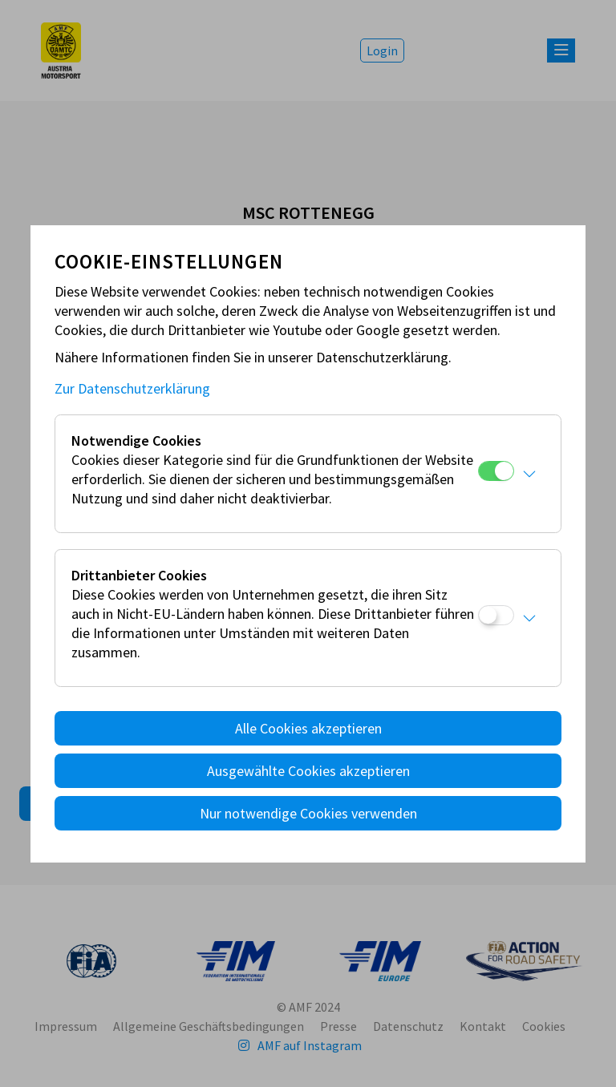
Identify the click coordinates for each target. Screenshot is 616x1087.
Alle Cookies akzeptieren (308, 728)
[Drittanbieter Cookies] (496, 615)
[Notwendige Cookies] (496, 471)
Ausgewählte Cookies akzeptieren (308, 771)
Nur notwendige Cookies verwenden (308, 813)
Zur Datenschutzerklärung (132, 388)
